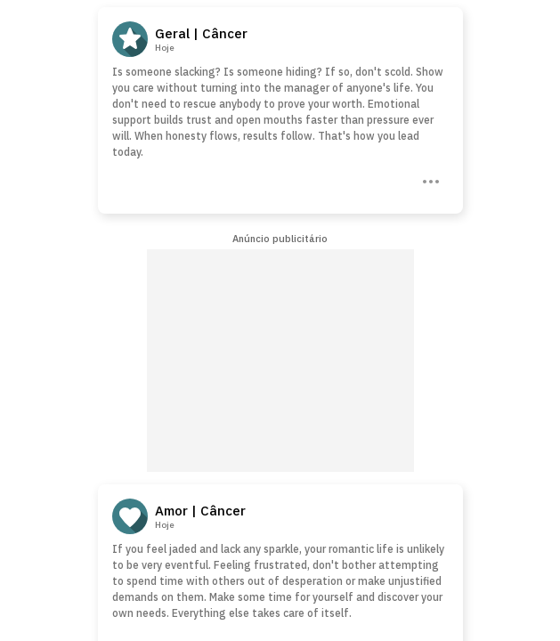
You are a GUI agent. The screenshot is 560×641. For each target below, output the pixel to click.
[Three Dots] (429, 179)
